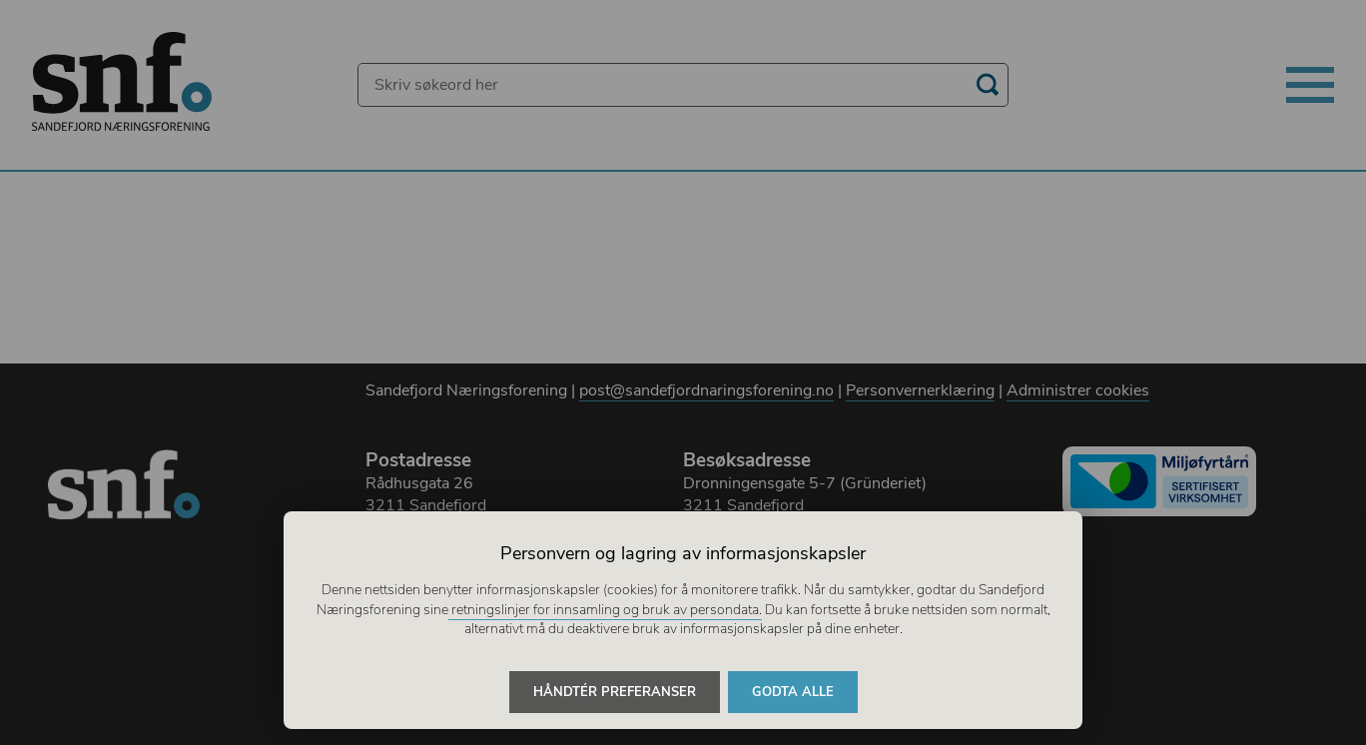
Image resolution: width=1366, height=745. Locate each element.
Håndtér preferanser (614, 692)
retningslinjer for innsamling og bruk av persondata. (605, 609)
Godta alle (793, 692)
